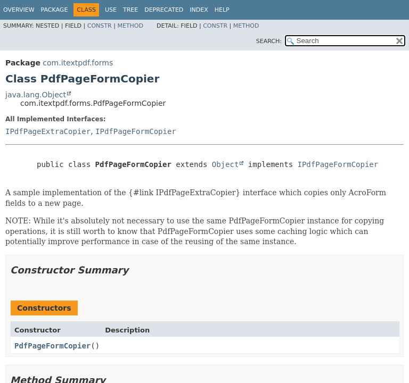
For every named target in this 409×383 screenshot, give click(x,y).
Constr (99, 25)
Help (222, 9)
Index (199, 9)
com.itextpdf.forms (78, 63)
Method (130, 25)
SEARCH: (269, 41)
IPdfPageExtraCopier (48, 131)
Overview (19, 9)
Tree (130, 9)
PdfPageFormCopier (52, 346)
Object (225, 164)
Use (111, 9)
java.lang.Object (35, 94)
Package (54, 9)
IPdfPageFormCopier (135, 131)
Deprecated (163, 9)
